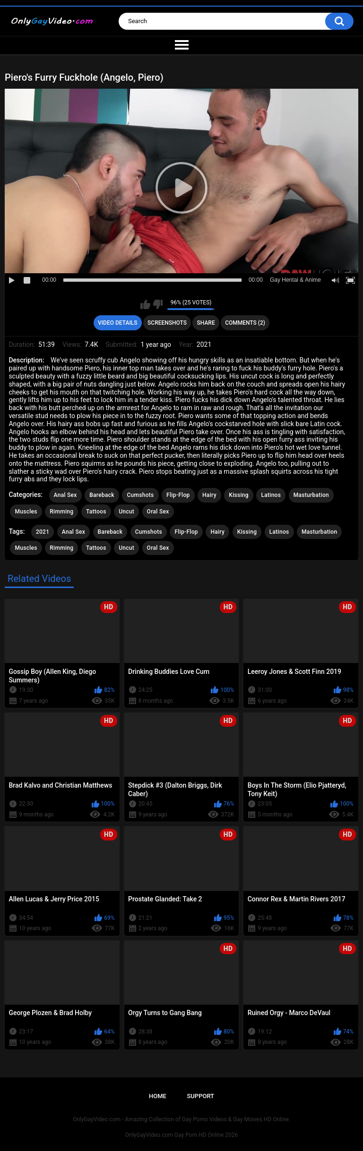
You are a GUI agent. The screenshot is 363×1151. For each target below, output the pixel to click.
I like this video (145, 304)
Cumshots (140, 495)
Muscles (26, 511)
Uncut (126, 511)
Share (206, 322)
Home (157, 1096)
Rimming (61, 511)
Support (200, 1096)
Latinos (271, 495)
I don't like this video (158, 304)
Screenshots (167, 322)
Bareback (101, 495)
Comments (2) (245, 322)
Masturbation (311, 495)
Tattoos (96, 511)
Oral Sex (158, 511)
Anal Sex (65, 495)
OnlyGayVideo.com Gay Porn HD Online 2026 (181, 1135)
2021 (42, 532)
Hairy (209, 495)
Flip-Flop (178, 495)
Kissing (239, 495)
